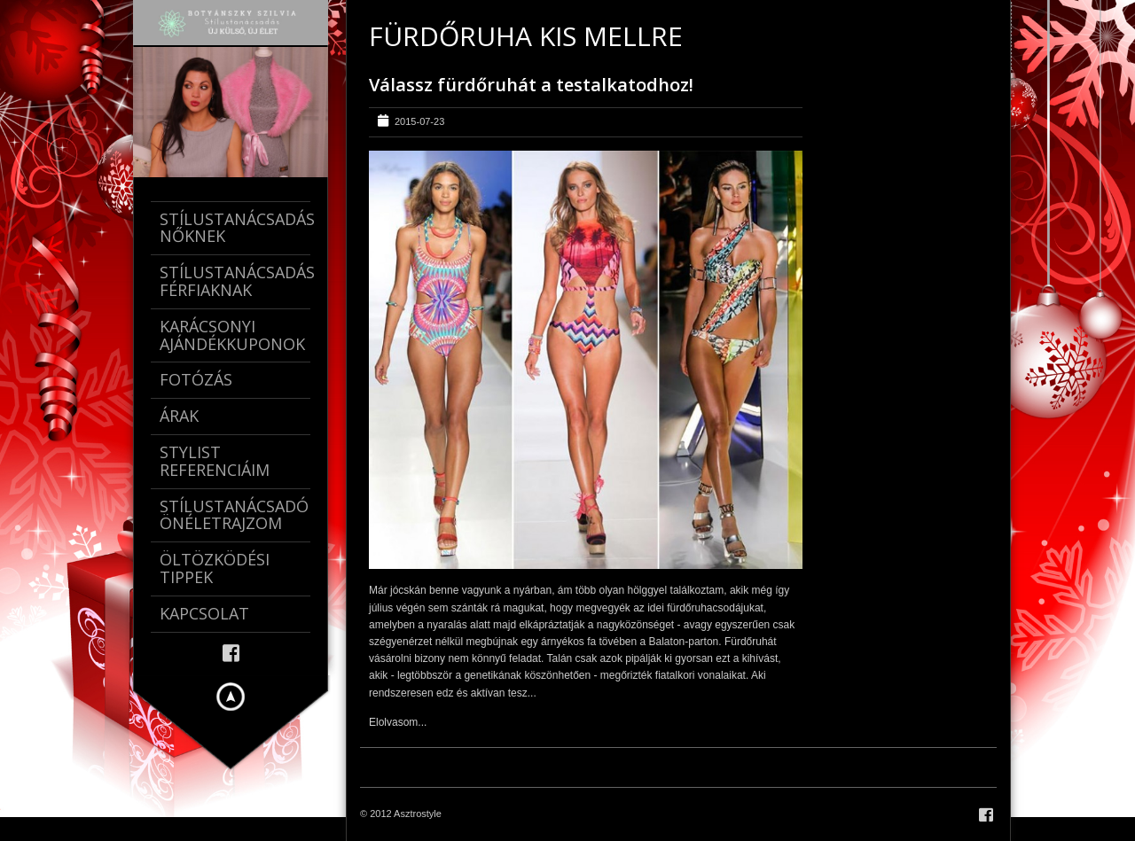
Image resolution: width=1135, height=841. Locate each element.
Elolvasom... (398, 722)
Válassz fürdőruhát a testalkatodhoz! (531, 85)
